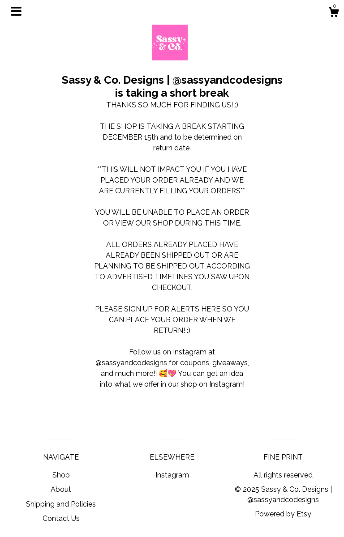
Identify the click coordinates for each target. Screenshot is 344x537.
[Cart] (334, 13)
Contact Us (61, 518)
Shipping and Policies (61, 504)
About (61, 489)
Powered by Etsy (283, 514)
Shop (61, 475)
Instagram (172, 475)
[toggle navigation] (16, 11)
